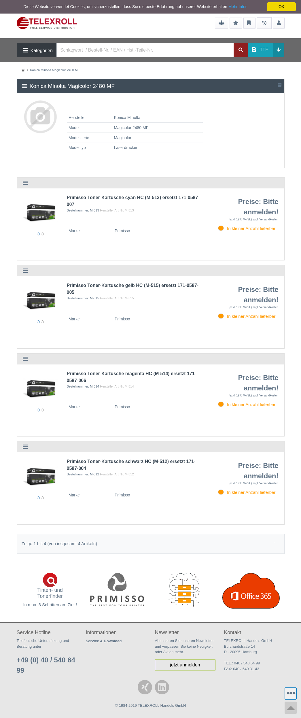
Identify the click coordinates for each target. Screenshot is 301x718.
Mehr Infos (237, 6)
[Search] (145, 50)
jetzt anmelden (185, 664)
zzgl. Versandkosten (266, 219)
